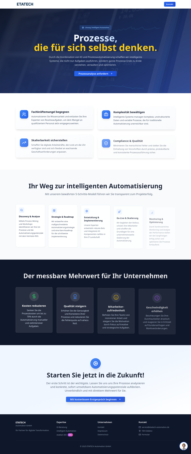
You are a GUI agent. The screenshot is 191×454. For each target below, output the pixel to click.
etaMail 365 (65, 434)
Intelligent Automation (66, 431)
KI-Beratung (62, 427)
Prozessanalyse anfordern (95, 74)
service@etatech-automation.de (155, 427)
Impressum (103, 431)
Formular (146, 434)
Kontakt (169, 4)
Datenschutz (103, 434)
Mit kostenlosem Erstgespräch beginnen (95, 401)
